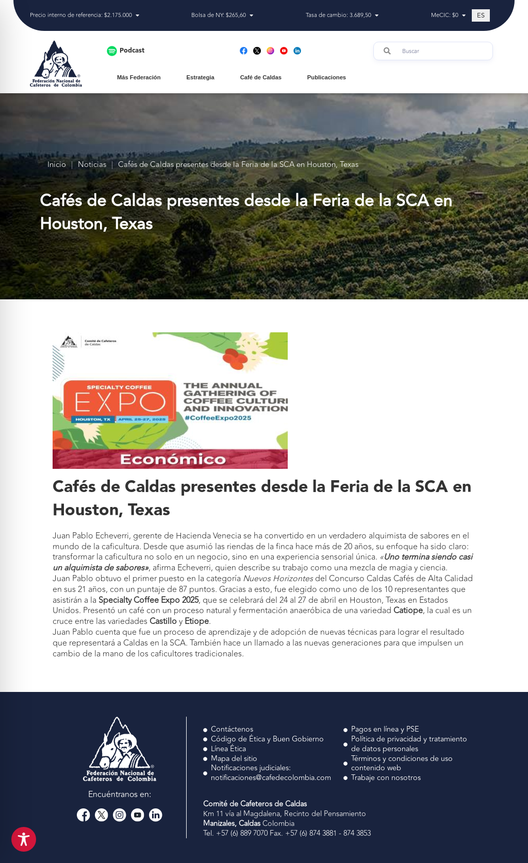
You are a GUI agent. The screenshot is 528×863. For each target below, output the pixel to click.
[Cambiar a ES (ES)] (481, 15)
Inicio (56, 165)
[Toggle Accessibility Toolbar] (23, 839)
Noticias (92, 165)
